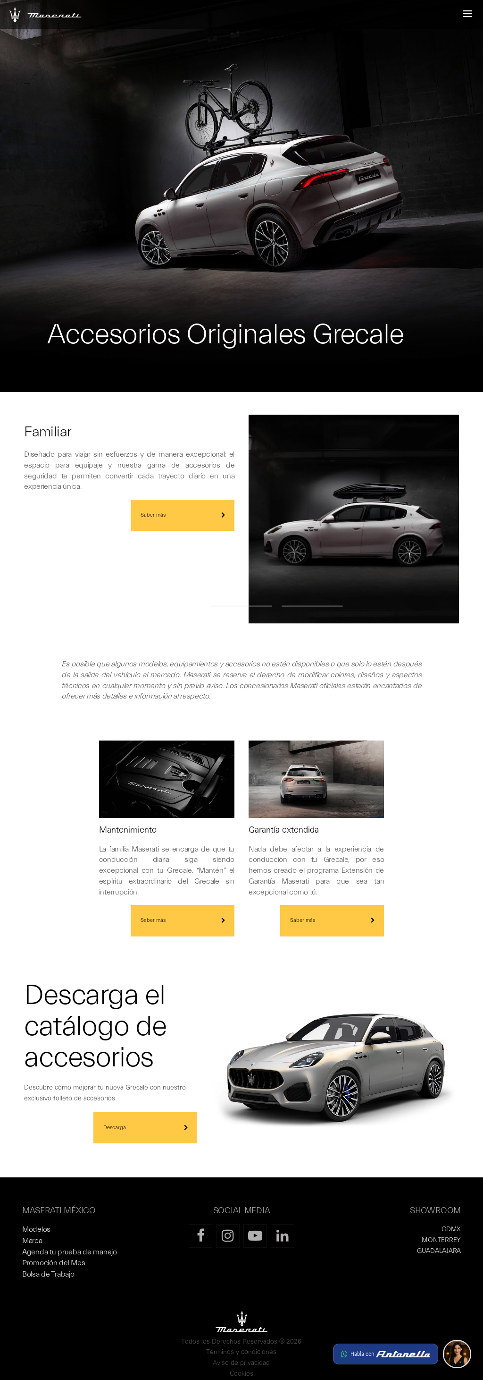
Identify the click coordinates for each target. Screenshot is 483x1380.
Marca (32, 1240)
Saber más (153, 515)
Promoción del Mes (53, 1263)
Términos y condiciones (241, 1352)
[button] (402, 1354)
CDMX (451, 1229)
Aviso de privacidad (241, 1363)
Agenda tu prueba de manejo (69, 1252)
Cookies (241, 1374)
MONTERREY (441, 1240)
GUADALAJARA (439, 1251)
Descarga (114, 1127)
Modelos (36, 1229)
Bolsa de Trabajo (48, 1274)
